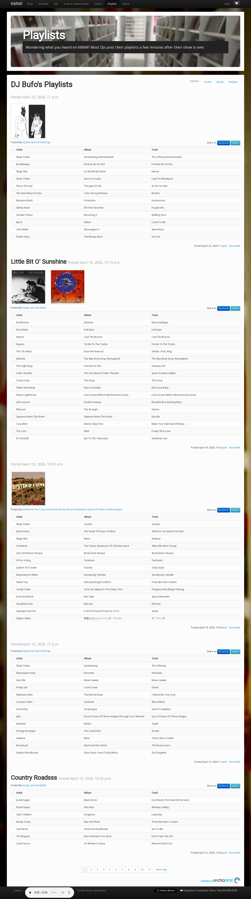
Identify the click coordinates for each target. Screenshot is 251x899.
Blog (30, 3)
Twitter (235, 143)
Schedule (43, 3)
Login (227, 3)
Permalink (234, 246)
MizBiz (42, 307)
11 (149, 869)
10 (142, 869)
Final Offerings (42, 142)
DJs (56, 3)
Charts (98, 3)
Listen (18, 890)
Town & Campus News (76, 3)
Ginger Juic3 (29, 307)
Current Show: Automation (91, 890)
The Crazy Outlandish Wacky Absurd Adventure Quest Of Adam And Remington (78, 509)
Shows (220, 82)
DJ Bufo (27, 142)
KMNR (16, 3)
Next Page (161, 869)
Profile (207, 82)
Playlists (112, 3)
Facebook (224, 143)
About (125, 3)
